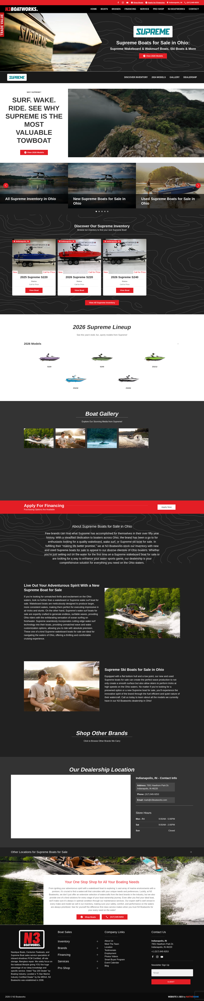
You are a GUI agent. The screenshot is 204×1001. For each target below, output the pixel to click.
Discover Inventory (136, 77)
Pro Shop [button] (64, 968)
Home (94, 9)
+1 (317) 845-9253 (160, 951)
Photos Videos (111, 956)
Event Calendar (112, 963)
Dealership (190, 77)
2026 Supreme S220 (79, 277)
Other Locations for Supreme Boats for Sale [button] (39, 852)
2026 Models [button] (32, 343)
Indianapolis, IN (174, 3)
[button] (6, 185)
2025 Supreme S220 (34, 277)
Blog (107, 966)
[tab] (96, 211)
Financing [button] (64, 954)
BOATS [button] (104, 9)
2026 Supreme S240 (124, 277)
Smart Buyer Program (115, 959)
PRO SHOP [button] (158, 9)
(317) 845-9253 (191, 3)
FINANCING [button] (130, 9)
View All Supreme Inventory (102, 302)
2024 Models (159, 77)
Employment (110, 953)
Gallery (175, 77)
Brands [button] (62, 948)
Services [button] (63, 961)
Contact (194, 9)
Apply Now (166, 507)
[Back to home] (21, 9)
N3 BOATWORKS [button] (176, 9)
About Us (109, 941)
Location (109, 947)
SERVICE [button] (144, 9)
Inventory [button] (64, 941)
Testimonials (110, 950)
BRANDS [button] (116, 9)
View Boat (34, 290)
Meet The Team (112, 944)
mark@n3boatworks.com (155, 800)
